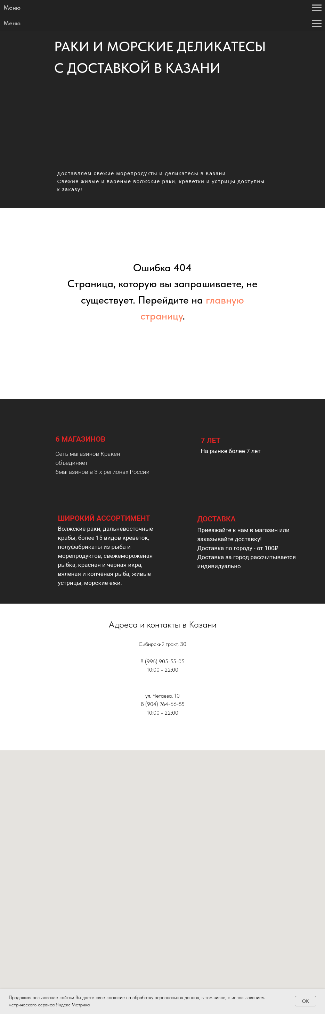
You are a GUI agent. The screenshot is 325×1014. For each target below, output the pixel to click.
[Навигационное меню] (317, 8)
